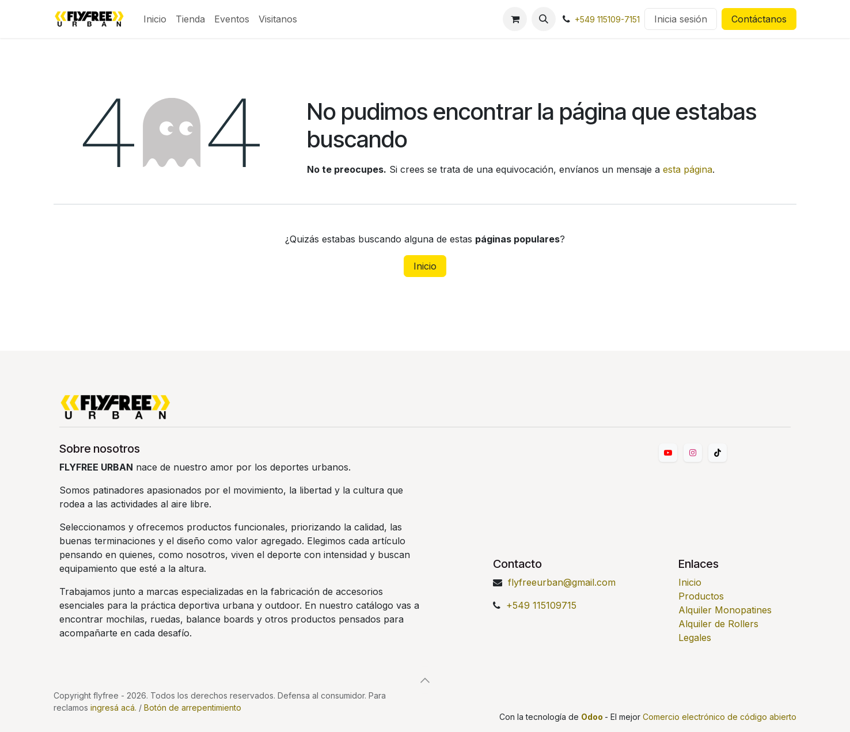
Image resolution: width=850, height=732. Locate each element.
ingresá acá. (113, 707)
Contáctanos (759, 19)
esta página (687, 169)
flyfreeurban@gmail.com (562, 582)
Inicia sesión (680, 19)
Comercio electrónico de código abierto (719, 717)
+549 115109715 (541, 605)
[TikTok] (717, 452)
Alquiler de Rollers (718, 623)
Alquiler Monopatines (725, 610)
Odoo (593, 717)
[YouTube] (668, 452)
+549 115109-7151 (607, 19)
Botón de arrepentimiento (192, 707)
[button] (544, 19)
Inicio (425, 266)
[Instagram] (693, 452)
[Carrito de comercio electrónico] (515, 19)
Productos (701, 596)
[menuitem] (155, 19)
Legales (694, 637)
